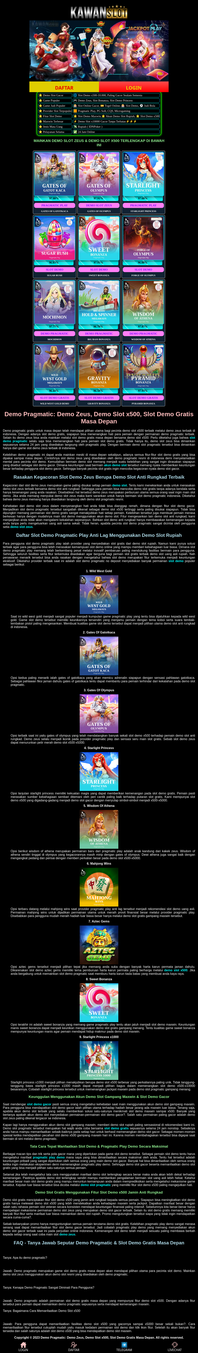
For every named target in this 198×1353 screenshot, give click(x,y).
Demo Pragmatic (53, 1337)
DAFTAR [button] (64, 87)
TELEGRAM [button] (124, 1347)
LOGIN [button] (134, 87)
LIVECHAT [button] (175, 1347)
